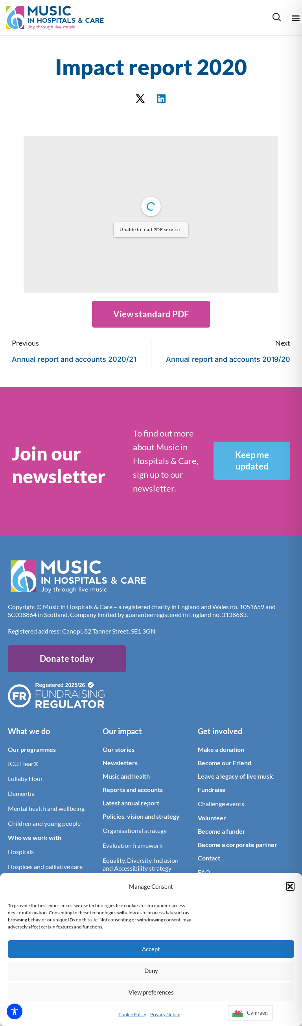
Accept (151, 948)
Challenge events (221, 803)
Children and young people (44, 823)
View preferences (151, 992)
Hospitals (21, 851)
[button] (290, 886)
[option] (250, 1012)
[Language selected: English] (250, 1015)
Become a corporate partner (237, 844)
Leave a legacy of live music (236, 776)
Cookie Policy (132, 1014)
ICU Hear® (23, 763)
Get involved (220, 731)
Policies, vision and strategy (141, 816)
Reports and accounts (133, 789)
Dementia (21, 793)
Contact (209, 858)
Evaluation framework (132, 845)
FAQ (204, 872)
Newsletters (120, 762)
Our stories (118, 749)
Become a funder (221, 831)
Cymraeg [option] (257, 1012)
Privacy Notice (165, 1014)
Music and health (126, 776)
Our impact (122, 731)
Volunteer (212, 818)
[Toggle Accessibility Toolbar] (14, 1011)
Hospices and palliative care (45, 866)
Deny (151, 970)
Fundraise (212, 789)
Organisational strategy (135, 830)
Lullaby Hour (25, 778)
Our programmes (32, 749)
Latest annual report (131, 803)
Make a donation (221, 749)
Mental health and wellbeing (46, 808)
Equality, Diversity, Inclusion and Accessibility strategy (141, 864)
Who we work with (34, 837)
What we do (29, 731)
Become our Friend (224, 762)
